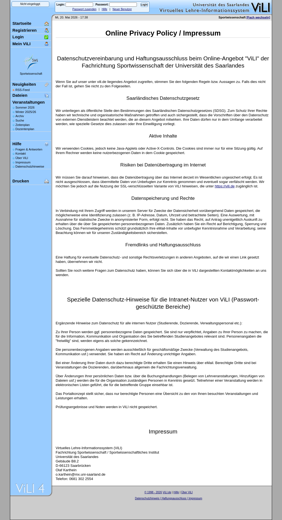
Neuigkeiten (24, 84)
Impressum (23, 162)
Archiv (19, 116)
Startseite (21, 23)
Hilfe (104, 9)
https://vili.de (225, 186)
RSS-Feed (22, 89)
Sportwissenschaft (31, 73)
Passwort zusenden (84, 9)
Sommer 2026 (24, 107)
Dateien (19, 95)
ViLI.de (167, 492)
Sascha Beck (174, 501)
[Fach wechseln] (258, 17)
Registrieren (24, 30)
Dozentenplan (24, 129)
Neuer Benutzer (122, 9)
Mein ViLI (21, 43)
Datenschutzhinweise (29, 166)
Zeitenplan (22, 124)
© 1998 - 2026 (153, 492)
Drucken (20, 181)
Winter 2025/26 (25, 112)
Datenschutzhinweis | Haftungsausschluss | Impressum (168, 498)
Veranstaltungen (28, 102)
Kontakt (20, 153)
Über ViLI (21, 158)
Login (18, 36)
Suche (19, 120)
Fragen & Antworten (28, 149)
